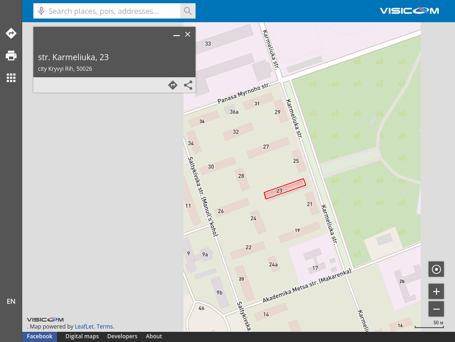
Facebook (39, 336)
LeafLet (84, 326)
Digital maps (82, 336)
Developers (122, 336)
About (154, 336)
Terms (105, 326)
